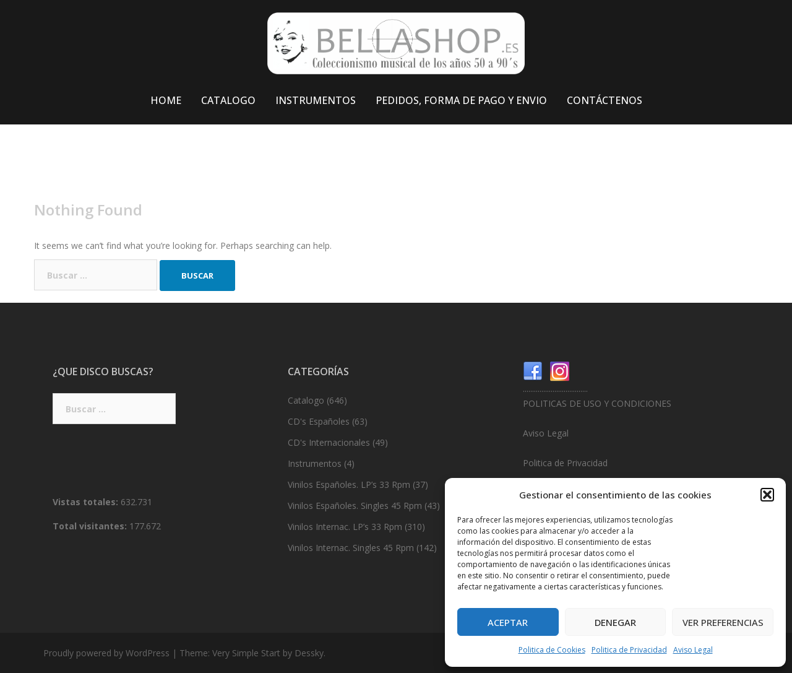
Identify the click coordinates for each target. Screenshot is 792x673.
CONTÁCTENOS (604, 100)
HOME (165, 100)
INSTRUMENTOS (315, 100)
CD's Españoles (319, 421)
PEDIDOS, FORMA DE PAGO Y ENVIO (461, 100)
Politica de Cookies (552, 650)
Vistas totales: (87, 502)
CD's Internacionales (329, 442)
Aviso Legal (693, 650)
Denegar (615, 622)
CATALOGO (228, 100)
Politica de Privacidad (629, 650)
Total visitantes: (91, 526)
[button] (767, 494)
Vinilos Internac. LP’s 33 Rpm (345, 526)
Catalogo (306, 400)
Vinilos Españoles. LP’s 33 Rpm (349, 484)
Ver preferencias (723, 622)
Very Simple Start (246, 653)
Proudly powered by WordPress (106, 653)
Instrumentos (315, 463)
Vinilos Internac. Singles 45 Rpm (351, 548)
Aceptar (508, 622)
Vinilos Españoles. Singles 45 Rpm (355, 505)
